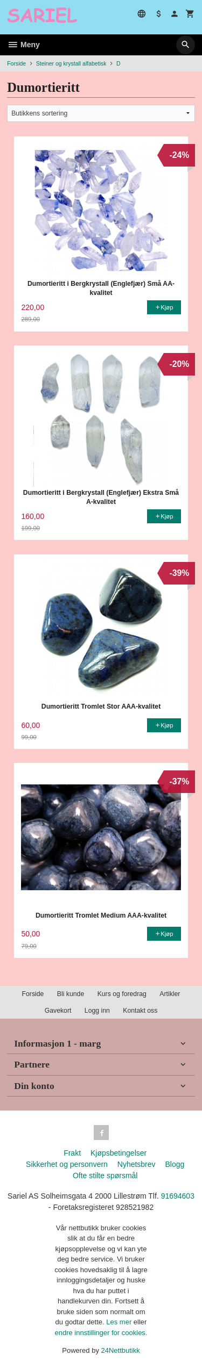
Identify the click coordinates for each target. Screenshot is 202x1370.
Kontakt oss (140, 1010)
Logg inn (97, 1010)
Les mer (120, 1322)
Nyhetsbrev (136, 1164)
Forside (16, 63)
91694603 (177, 1196)
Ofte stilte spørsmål (105, 1175)
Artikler (169, 994)
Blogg (174, 1164)
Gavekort (58, 1010)
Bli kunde (70, 994)
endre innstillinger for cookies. (101, 1333)
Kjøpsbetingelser (118, 1153)
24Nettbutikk (120, 1350)
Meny (23, 44)
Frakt (72, 1153)
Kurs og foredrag (122, 994)
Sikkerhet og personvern (67, 1164)
